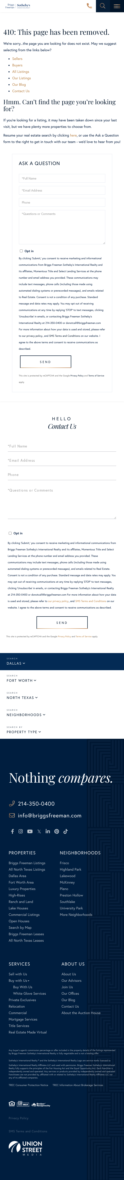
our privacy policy (32, 336)
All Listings (20, 71)
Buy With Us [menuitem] (22, 987)
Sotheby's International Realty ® (24, 1060)
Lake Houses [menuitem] (18, 908)
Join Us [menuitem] (67, 987)
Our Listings (21, 78)
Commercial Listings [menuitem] (24, 914)
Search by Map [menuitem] (20, 927)
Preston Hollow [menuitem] (71, 895)
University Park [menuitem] (71, 908)
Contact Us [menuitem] (70, 1006)
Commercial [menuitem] (18, 1013)
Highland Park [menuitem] (70, 869)
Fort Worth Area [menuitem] (21, 882)
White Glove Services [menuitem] (29, 993)
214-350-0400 (89, 6)
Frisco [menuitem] (64, 863)
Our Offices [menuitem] (70, 993)
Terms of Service (96, 375)
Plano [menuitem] (64, 888)
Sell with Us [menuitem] (18, 974)
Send (45, 362)
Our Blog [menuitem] (68, 1000)
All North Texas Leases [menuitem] (26, 940)
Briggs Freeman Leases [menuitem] (26, 934)
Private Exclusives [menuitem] (22, 1000)
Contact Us (21, 91)
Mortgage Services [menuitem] (23, 1019)
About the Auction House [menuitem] (81, 1013)
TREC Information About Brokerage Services (78, 1085)
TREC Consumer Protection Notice (28, 1085)
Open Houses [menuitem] (19, 921)
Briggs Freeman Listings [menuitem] (27, 863)
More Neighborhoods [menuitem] (76, 914)
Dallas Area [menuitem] (17, 876)
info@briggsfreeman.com (50, 815)
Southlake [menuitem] (67, 901)
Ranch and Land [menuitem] (21, 901)
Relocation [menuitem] (17, 1006)
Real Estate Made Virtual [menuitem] (28, 1032)
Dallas (14, 663)
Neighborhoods (24, 714)
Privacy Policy (77, 375)
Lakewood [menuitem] (67, 876)
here (73, 135)
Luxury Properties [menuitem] (22, 888)
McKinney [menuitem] (67, 882)
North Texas (20, 697)
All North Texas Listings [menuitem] (27, 869)
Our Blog (19, 84)
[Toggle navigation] (117, 6)
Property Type (22, 732)
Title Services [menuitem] (19, 1025)
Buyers (17, 65)
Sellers (17, 58)
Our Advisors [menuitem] (71, 980)
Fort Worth (20, 680)
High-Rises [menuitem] (17, 895)
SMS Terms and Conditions (64, 336)
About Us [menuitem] (68, 974)
